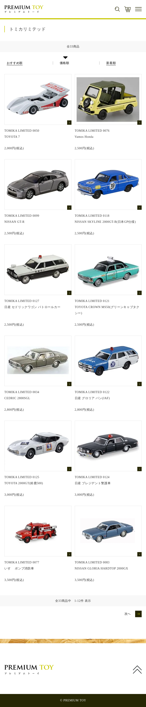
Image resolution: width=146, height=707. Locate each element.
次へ (127, 613)
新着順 (111, 63)
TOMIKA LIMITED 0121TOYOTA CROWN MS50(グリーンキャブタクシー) (107, 307)
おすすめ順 (15, 63)
